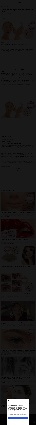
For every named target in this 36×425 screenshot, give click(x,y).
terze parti (24, 407)
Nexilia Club (18, 421)
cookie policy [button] (21, 405)
